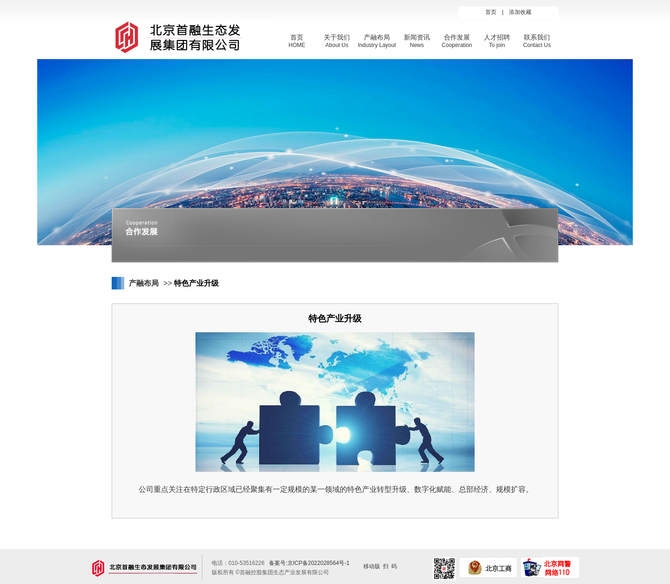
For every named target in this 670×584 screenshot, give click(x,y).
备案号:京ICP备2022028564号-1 (309, 563)
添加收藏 (520, 12)
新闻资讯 (417, 37)
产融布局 (377, 37)
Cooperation (457, 45)
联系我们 (537, 37)
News (417, 45)
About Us (336, 45)
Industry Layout (377, 45)
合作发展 (457, 37)
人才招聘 (497, 37)
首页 (490, 12)
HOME (296, 45)
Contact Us (536, 45)
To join (497, 45)
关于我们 (337, 37)
